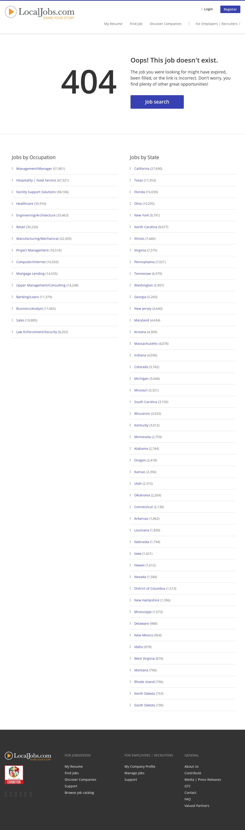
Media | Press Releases (203, 779)
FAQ (188, 799)
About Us (192, 766)
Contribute (193, 773)
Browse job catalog (79, 792)
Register (230, 9)
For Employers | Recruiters (217, 23)
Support (71, 786)
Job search (157, 101)
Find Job (136, 23)
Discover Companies (165, 23)
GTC (188, 786)
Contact (190, 792)
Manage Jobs (134, 773)
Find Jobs (72, 773)
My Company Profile (139, 766)
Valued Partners (197, 805)
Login (208, 9)
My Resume (113, 23)
